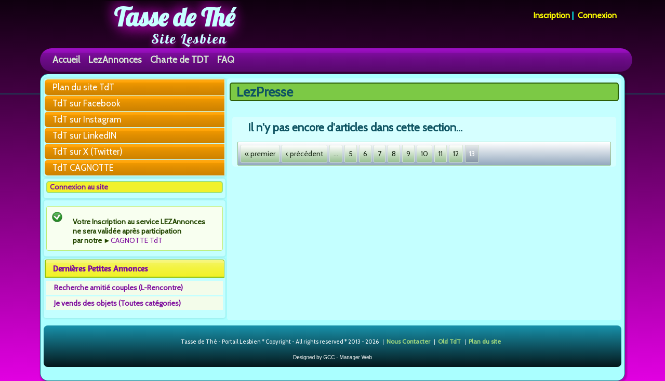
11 (440, 153)
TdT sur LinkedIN (84, 135)
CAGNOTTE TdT (137, 240)
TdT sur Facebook (86, 103)
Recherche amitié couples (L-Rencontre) (118, 287)
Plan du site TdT (83, 87)
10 (424, 153)
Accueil (66, 59)
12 (456, 153)
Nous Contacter (408, 341)
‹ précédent (304, 153)
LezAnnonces (115, 59)
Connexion (597, 15)
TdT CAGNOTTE (83, 167)
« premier (260, 153)
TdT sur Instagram (86, 119)
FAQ (225, 59)
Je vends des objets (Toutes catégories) (117, 303)
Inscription (551, 15)
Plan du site (485, 341)
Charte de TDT (179, 59)
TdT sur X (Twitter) (87, 151)
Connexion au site (79, 187)
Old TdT (449, 341)
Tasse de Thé (174, 17)
